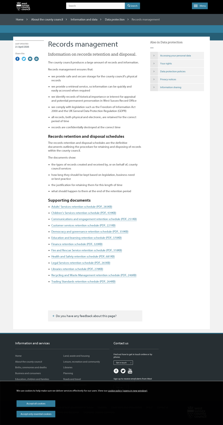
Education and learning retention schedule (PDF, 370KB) (86, 238)
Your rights (161, 63)
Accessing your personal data (170, 55)
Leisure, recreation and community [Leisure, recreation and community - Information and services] (81, 361)
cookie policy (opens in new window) (127, 390)
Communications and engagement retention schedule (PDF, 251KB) (94, 219)
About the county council (47, 19)
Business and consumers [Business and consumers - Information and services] (28, 373)
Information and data (84, 19)
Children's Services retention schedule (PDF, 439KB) (83, 213)
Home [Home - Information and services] (18, 355)
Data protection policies (168, 71)
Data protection (115, 19)
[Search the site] (95, 6)
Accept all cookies (35, 403)
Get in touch (124, 363)
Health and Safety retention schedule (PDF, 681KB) (83, 256)
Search (134, 5)
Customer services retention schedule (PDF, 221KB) (83, 225)
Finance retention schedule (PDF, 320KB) (76, 244)
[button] (200, 6)
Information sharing (165, 87)
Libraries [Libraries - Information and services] (67, 367)
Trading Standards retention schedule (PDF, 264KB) (83, 281)
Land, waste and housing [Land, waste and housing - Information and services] (76, 355)
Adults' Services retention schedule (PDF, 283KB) (81, 206)
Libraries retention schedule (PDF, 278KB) (77, 269)
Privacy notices (163, 79)
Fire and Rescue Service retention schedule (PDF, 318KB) (86, 250)
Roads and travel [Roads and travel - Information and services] (72, 379)
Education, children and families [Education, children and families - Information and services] (32, 379)
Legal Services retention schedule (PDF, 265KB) (80, 263)
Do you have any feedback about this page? (84, 316)
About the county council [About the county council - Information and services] (28, 361)
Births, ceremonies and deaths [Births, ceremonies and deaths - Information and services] (31, 367)
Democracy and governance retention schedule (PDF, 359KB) (89, 231)
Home (20, 19)
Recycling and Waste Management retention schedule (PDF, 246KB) (93, 275)
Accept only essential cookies (36, 414)
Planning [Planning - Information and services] (68, 373)
